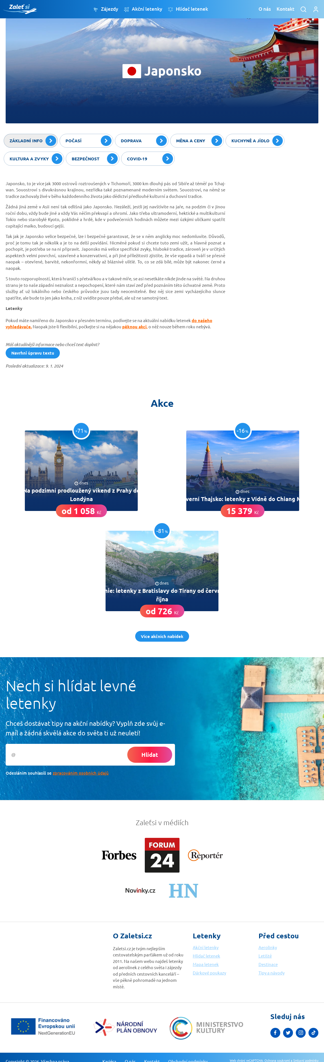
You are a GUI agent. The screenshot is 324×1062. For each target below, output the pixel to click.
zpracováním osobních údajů (81, 773)
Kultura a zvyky (36, 158)
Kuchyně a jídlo (257, 141)
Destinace (268, 964)
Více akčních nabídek (162, 636)
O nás (265, 9)
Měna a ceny (199, 141)
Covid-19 (150, 158)
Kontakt (285, 9)
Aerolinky (268, 947)
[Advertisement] (276, 211)
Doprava (144, 141)
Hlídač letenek (188, 9)
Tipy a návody (271, 972)
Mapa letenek (206, 964)
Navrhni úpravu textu (32, 353)
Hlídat (149, 754)
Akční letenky (143, 9)
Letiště (265, 955)
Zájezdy (105, 9)
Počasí (88, 141)
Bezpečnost (95, 158)
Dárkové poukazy (209, 972)
